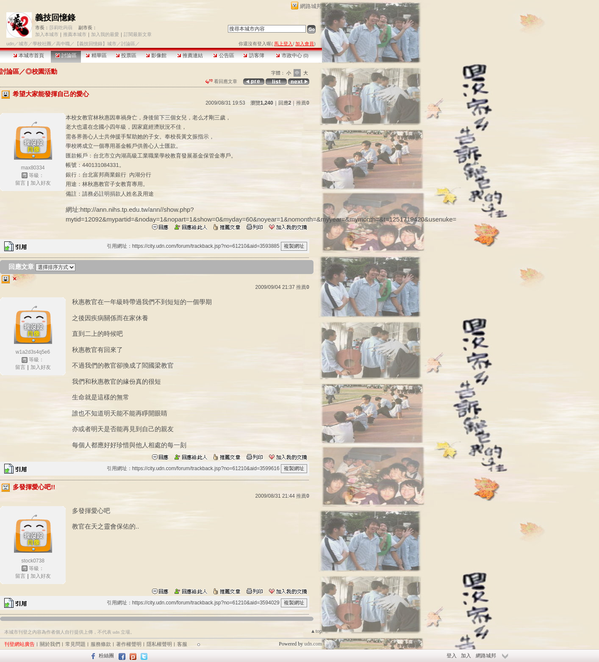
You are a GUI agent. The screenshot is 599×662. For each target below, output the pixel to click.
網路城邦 (311, 6)
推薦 (302, 103)
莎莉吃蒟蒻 (60, 27)
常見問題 (75, 644)
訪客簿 (253, 55)
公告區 (223, 55)
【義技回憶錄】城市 (95, 43)
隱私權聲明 (159, 644)
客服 (182, 644)
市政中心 (292, 55)
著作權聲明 (128, 644)
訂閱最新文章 (138, 34)
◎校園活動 (41, 71)
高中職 (63, 43)
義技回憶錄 (55, 17)
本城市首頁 (28, 55)
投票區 (126, 55)
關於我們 (50, 644)
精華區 (96, 55)
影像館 (156, 55)
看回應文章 (221, 81)
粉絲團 (106, 656)
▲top (316, 631)
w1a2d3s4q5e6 (33, 352)
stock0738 (32, 561)
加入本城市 (46, 34)
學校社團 (42, 43)
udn (10, 43)
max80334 (32, 168)
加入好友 (41, 183)
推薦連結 (190, 55)
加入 (466, 656)
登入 (451, 656)
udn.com (313, 644)
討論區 (65, 55)
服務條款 (101, 644)
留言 (20, 183)
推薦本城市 (74, 34)
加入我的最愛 (105, 34)
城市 (23, 43)
